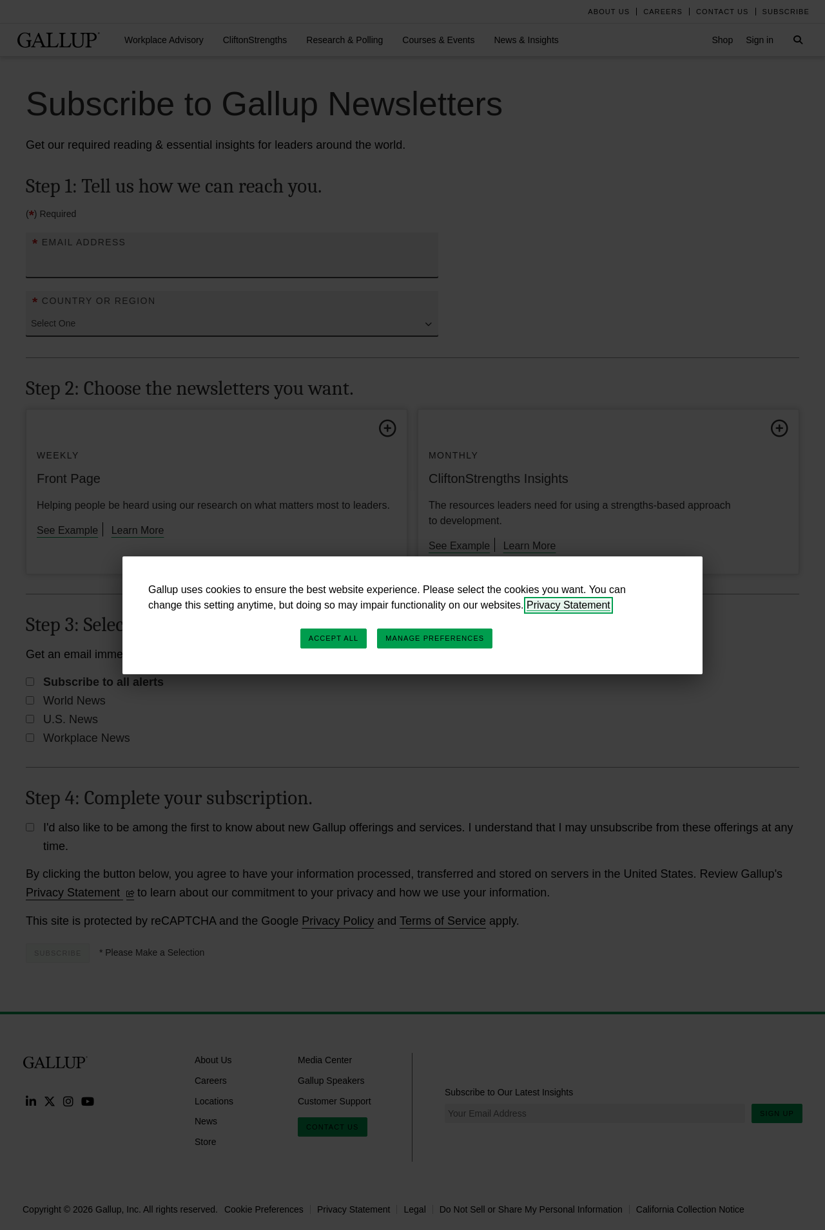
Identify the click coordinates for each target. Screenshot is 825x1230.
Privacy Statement (568, 605)
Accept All (333, 638)
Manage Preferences (434, 638)
